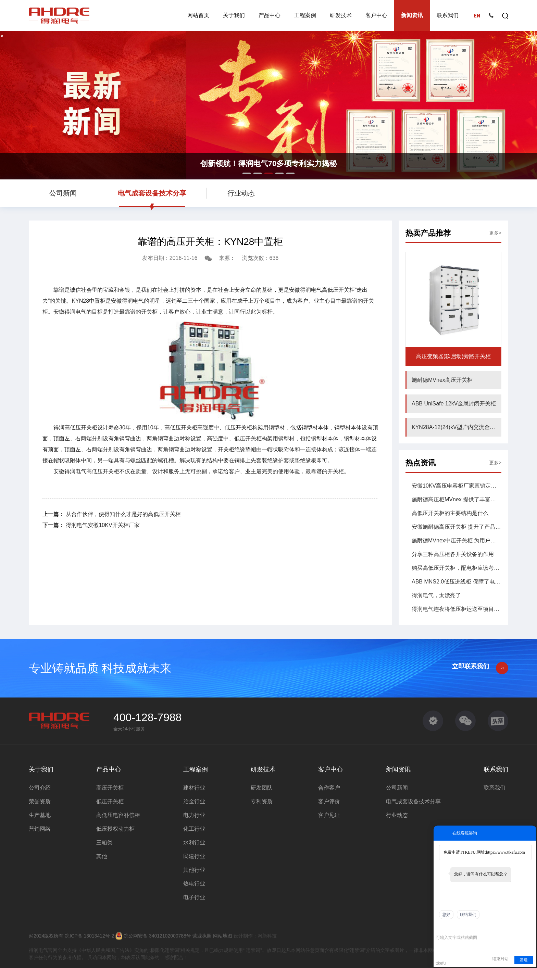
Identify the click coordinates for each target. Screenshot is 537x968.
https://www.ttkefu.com (505, 852)
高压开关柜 (110, 788)
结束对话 (500, 958)
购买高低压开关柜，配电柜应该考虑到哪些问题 (456, 568)
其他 (101, 856)
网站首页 (198, 15)
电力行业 (194, 815)
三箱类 (104, 842)
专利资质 (262, 801)
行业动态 (241, 193)
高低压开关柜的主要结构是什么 (450, 513)
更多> (495, 233)
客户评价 (329, 801)
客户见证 (329, 815)
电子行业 (194, 897)
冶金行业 (194, 801)
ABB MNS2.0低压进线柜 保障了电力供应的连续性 (456, 581)
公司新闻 (63, 193)
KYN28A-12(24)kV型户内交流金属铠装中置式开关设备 (456, 427)
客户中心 (376, 15)
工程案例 (305, 15)
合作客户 (329, 788)
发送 (524, 959)
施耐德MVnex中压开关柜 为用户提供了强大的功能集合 (456, 540)
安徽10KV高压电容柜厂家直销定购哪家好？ (456, 486)
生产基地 (40, 815)
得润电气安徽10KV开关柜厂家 (102, 525)
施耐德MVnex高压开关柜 (442, 380)
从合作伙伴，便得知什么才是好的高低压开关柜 (122, 514)
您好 (446, 914)
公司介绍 (40, 788)
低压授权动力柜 (115, 829)
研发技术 (341, 15)
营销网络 (40, 829)
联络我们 (468, 914)
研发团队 (262, 788)
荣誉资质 (40, 801)
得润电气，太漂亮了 (436, 595)
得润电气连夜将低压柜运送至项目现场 (456, 609)
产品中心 (269, 15)
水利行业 (194, 842)
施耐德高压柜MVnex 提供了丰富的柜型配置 (456, 499)
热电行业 (194, 884)
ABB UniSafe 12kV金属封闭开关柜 (454, 403)
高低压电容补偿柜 (118, 815)
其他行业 (194, 870)
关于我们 (234, 15)
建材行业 (194, 788)
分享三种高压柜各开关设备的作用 (453, 554)
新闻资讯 (412, 15)
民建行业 (194, 856)
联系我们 (448, 15)
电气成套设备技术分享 (152, 193)
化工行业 (194, 829)
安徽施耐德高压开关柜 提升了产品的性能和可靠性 (456, 527)
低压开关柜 (110, 801)
